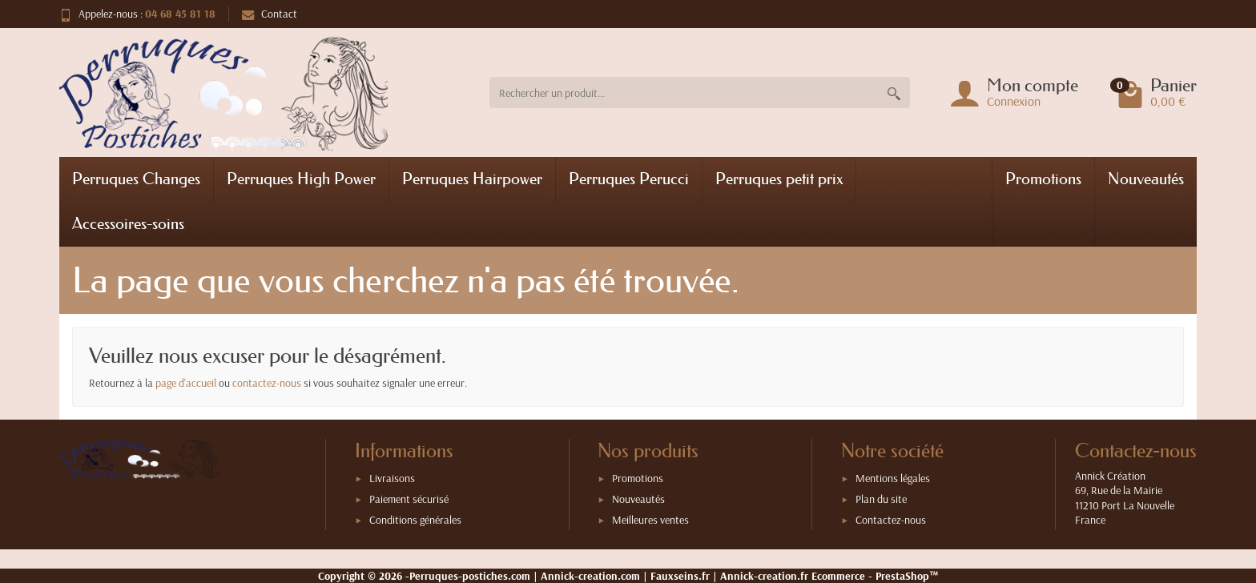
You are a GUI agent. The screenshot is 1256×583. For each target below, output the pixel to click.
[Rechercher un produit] (683, 92)
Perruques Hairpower (472, 178)
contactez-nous (266, 383)
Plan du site (881, 499)
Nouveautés (1146, 178)
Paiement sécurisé (409, 499)
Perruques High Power (301, 178)
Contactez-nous (890, 520)
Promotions (1043, 178)
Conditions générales (415, 520)
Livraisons (392, 478)
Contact (269, 13)
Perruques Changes (136, 178)
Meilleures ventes (650, 520)
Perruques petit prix (779, 178)
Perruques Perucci (629, 178)
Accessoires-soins (128, 223)
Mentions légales (892, 478)
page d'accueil (185, 383)
